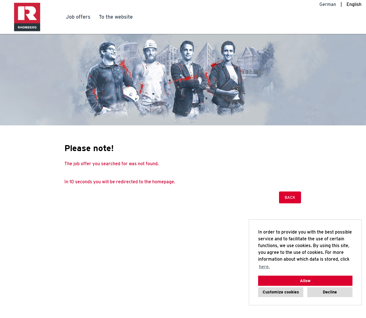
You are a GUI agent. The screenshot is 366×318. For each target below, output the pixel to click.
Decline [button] (330, 291)
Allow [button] (305, 280)
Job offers (78, 17)
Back (290, 197)
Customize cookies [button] (281, 291)
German (327, 4)
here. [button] (264, 266)
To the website (116, 17)
